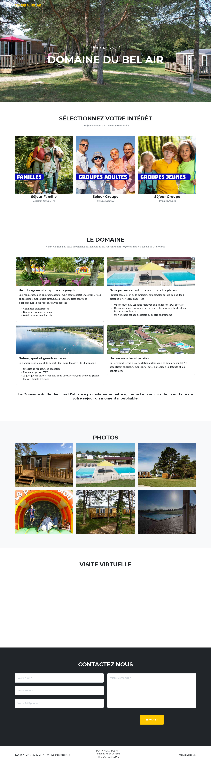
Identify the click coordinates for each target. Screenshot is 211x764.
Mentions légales (187, 755)
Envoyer (151, 719)
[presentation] (36, 720)
